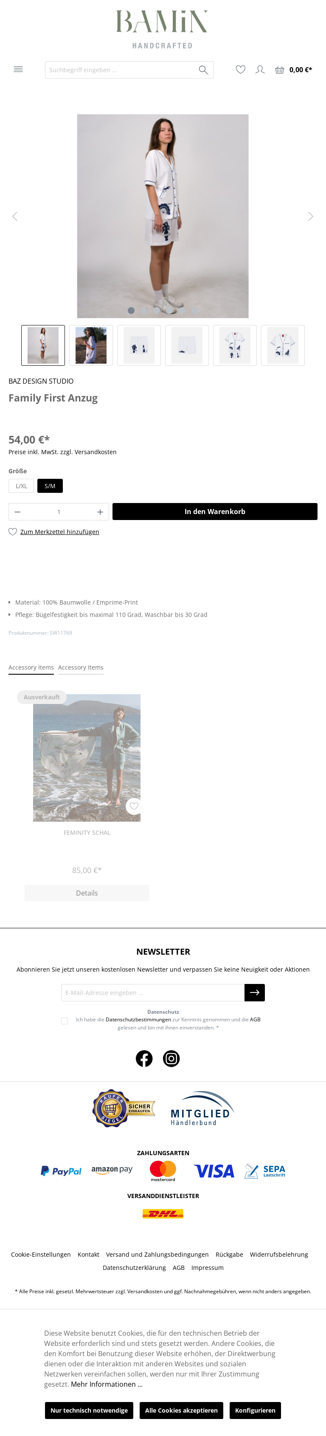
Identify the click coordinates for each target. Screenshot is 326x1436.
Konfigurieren (255, 1410)
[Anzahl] (59, 511)
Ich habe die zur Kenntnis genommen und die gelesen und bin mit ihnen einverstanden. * (168, 1023)
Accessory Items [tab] (31, 667)
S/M (50, 486)
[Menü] (18, 69)
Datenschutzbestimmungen (138, 1019)
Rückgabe (229, 1254)
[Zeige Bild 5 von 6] (182, 310)
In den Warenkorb (215, 511)
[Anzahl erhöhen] (101, 511)
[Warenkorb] (294, 70)
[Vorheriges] (14, 216)
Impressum (207, 1268)
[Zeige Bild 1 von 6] (131, 310)
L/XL (21, 486)
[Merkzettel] (240, 70)
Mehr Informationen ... (107, 1384)
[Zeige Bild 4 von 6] (169, 310)
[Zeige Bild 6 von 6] (194, 310)
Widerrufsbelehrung (279, 1254)
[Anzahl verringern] (17, 511)
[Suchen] (204, 70)
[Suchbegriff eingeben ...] (119, 70)
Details (87, 893)
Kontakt (88, 1254)
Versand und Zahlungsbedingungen (157, 1254)
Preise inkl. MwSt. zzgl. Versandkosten (62, 452)
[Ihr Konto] (260, 70)
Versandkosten (145, 1291)
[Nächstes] (310, 216)
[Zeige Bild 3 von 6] (156, 310)
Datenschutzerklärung (134, 1268)
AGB (255, 1019)
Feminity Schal (87, 832)
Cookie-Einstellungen (41, 1254)
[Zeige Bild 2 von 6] (144, 310)
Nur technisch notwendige (89, 1410)
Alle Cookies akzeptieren (181, 1410)
